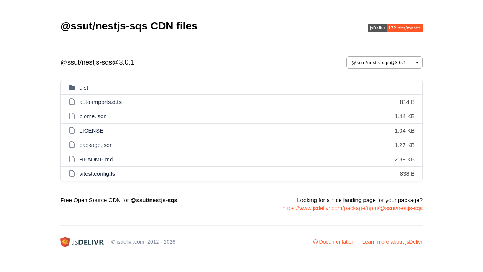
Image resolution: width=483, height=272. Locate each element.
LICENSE (91, 130)
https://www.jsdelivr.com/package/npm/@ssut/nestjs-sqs (352, 208)
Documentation (334, 242)
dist (83, 87)
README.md (96, 159)
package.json (95, 145)
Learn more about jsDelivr (392, 242)
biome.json (93, 116)
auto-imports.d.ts (100, 102)
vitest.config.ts (97, 173)
